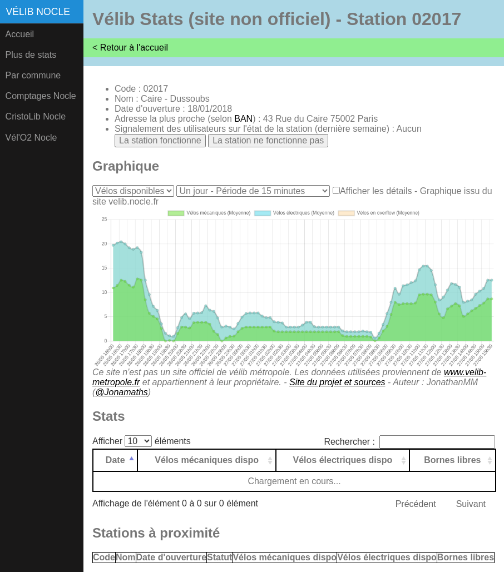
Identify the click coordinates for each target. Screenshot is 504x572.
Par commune (33, 75)
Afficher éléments (141, 441)
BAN (243, 118)
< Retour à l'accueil (130, 47)
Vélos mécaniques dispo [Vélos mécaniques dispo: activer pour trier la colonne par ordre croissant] (207, 460)
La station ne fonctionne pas (268, 140)
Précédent (416, 504)
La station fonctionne (160, 140)
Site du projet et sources (337, 382)
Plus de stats (31, 54)
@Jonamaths (121, 392)
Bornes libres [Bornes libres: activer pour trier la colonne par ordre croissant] (452, 460)
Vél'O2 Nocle (31, 137)
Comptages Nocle (41, 96)
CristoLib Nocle (36, 116)
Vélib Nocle (38, 11)
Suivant (471, 504)
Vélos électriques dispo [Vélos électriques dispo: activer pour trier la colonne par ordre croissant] (343, 460)
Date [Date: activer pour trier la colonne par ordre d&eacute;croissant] (115, 460)
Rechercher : (409, 441)
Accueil (20, 34)
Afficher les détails (376, 191)
